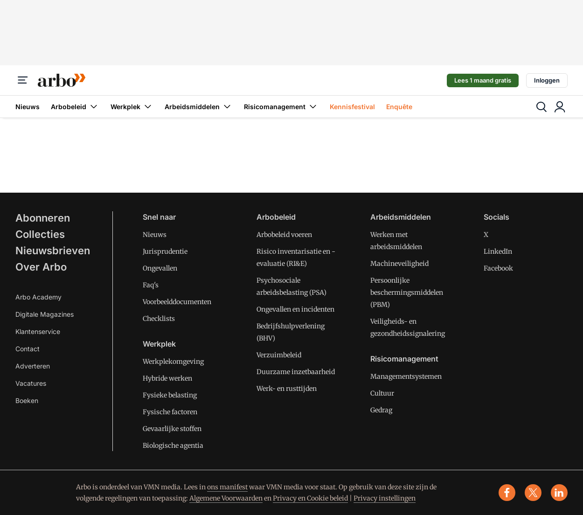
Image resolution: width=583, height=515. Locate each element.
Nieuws (27, 107)
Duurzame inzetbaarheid (296, 372)
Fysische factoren (170, 412)
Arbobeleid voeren (284, 234)
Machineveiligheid (399, 263)
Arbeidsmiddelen (199, 107)
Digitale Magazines (44, 314)
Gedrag (381, 410)
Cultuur (382, 393)
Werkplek (132, 107)
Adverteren (32, 366)
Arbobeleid (75, 107)
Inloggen (547, 80)
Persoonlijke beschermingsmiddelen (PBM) (406, 292)
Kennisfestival (352, 107)
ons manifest (227, 487)
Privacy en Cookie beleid (310, 498)
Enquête (399, 107)
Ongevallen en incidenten (295, 309)
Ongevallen (160, 268)
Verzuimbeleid (279, 355)
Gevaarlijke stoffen (172, 429)
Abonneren (42, 218)
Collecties (40, 234)
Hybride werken (167, 378)
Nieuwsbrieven (52, 250)
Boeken (26, 400)
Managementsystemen (406, 376)
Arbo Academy (38, 297)
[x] (533, 492)
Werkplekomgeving (173, 361)
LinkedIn (498, 251)
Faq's (151, 285)
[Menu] (22, 80)
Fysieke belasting (170, 395)
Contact (27, 349)
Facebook (498, 268)
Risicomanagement (281, 107)
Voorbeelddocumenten (177, 302)
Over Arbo (41, 267)
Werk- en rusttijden (287, 388)
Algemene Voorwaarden (226, 498)
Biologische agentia (173, 445)
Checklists (159, 318)
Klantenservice (37, 331)
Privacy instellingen (385, 498)
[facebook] (507, 492)
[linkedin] (559, 492)
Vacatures (30, 383)
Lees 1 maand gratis (482, 80)
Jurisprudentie (165, 251)
